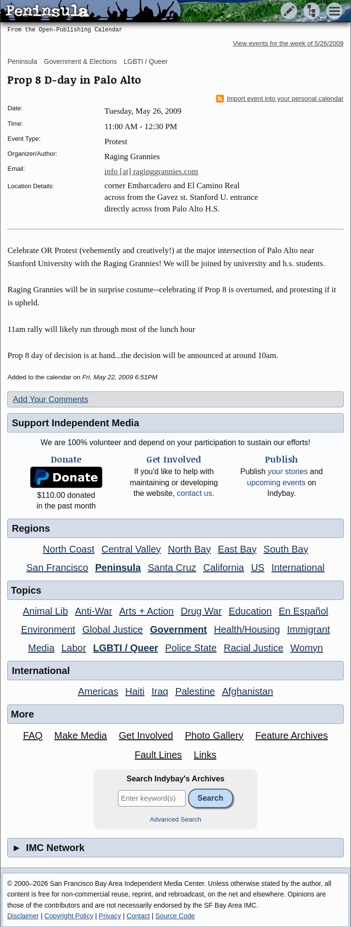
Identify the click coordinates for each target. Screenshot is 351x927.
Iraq (159, 691)
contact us (194, 493)
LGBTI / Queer (146, 61)
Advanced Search (176, 819)
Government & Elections (80, 61)
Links (205, 754)
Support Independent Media (75, 423)
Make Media (80, 735)
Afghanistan (247, 691)
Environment (48, 629)
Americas (98, 691)
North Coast (69, 549)
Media (41, 648)
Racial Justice (253, 648)
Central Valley (131, 549)
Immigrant (308, 629)
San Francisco (57, 567)
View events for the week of (288, 43)
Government (178, 629)
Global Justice (112, 629)
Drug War (201, 611)
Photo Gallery (214, 735)
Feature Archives (291, 735)
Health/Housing (247, 629)
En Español (303, 611)
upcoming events (276, 482)
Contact (138, 916)
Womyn (307, 648)
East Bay (237, 549)
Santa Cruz (172, 567)
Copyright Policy (68, 916)
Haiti (135, 691)
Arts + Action (146, 611)
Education (250, 611)
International (297, 567)
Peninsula (22, 61)
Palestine (195, 691)
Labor (73, 648)
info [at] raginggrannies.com (151, 171)
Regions (31, 528)
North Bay (189, 549)
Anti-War (93, 611)
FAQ (33, 735)
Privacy (110, 916)
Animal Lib (45, 611)
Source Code (175, 916)
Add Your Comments (50, 399)
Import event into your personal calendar (280, 99)
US (257, 567)
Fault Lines (158, 754)
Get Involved (146, 735)
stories (288, 471)
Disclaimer (23, 916)
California (223, 567)
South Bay (285, 549)
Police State (191, 648)
